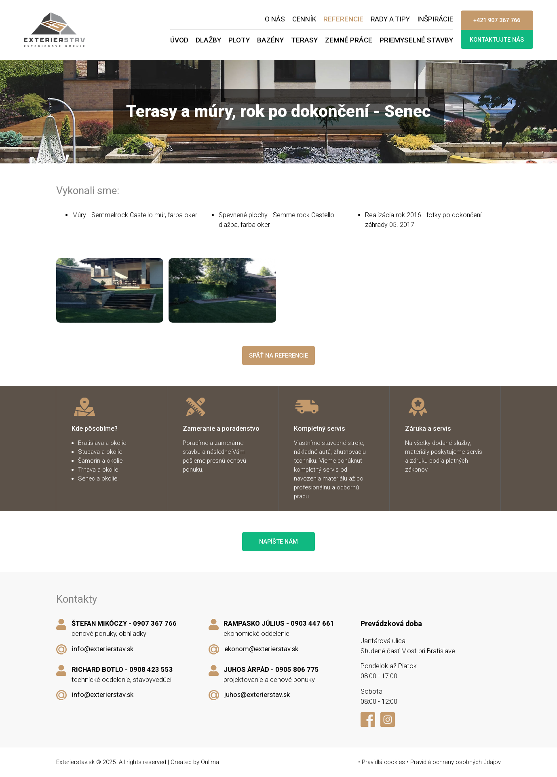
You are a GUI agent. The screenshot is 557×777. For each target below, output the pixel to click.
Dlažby (208, 40)
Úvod (179, 40)
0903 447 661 (312, 623)
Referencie (343, 19)
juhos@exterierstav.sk (257, 695)
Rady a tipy (390, 19)
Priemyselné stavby (416, 40)
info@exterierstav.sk (102, 649)
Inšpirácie (435, 19)
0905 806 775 (297, 669)
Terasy (304, 40)
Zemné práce (348, 40)
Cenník (304, 19)
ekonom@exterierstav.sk (261, 649)
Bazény (270, 40)
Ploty (239, 40)
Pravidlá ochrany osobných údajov (455, 762)
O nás (275, 19)
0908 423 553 (151, 669)
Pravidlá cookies (383, 762)
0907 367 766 (155, 623)
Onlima (210, 762)
